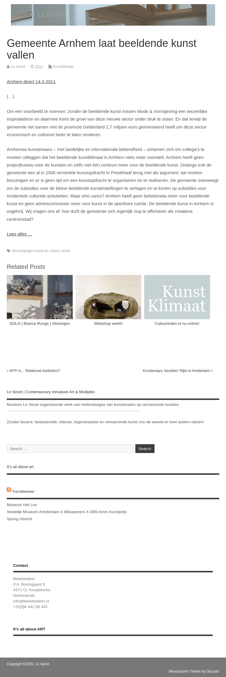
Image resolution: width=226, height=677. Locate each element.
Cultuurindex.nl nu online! (177, 323)
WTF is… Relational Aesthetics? (35, 371)
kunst (66, 251)
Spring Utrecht (19, 519)
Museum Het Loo (22, 505)
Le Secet (18, 67)
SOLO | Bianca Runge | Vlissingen (39, 323)
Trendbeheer (23, 491)
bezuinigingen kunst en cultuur (35, 251)
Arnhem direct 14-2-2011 (31, 81)
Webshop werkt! (108, 323)
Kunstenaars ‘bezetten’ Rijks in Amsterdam (176, 371)
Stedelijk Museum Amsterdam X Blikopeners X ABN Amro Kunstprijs (67, 512)
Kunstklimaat (63, 67)
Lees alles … (19, 233)
